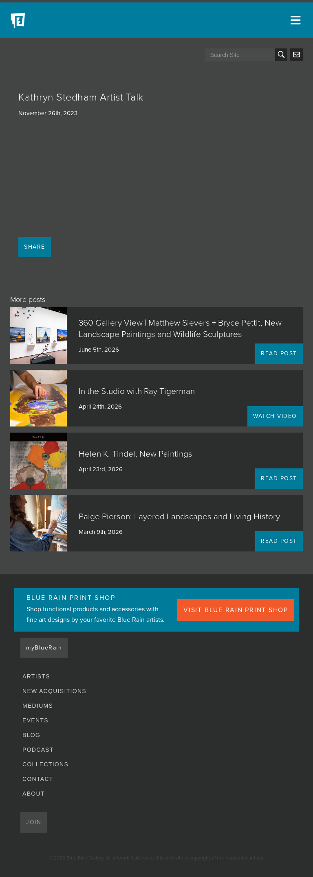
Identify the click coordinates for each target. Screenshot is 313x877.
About (33, 793)
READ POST (279, 353)
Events (35, 720)
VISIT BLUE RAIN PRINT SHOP (235, 610)
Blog (31, 735)
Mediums (37, 705)
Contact (37, 779)
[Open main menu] (297, 20)
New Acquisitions (54, 691)
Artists (36, 676)
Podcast (38, 749)
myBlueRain (44, 647)
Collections (45, 764)
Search (281, 54)
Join (33, 822)
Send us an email (296, 54)
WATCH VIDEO (275, 416)
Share (34, 246)
